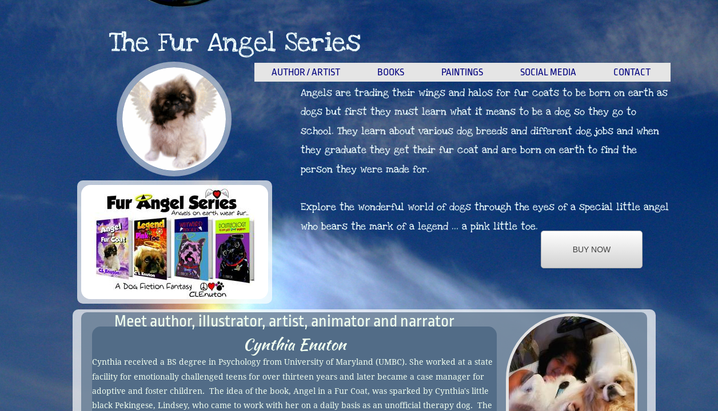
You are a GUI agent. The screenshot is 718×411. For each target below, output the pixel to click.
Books (390, 72)
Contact (632, 72)
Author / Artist (306, 72)
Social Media (548, 72)
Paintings (462, 72)
